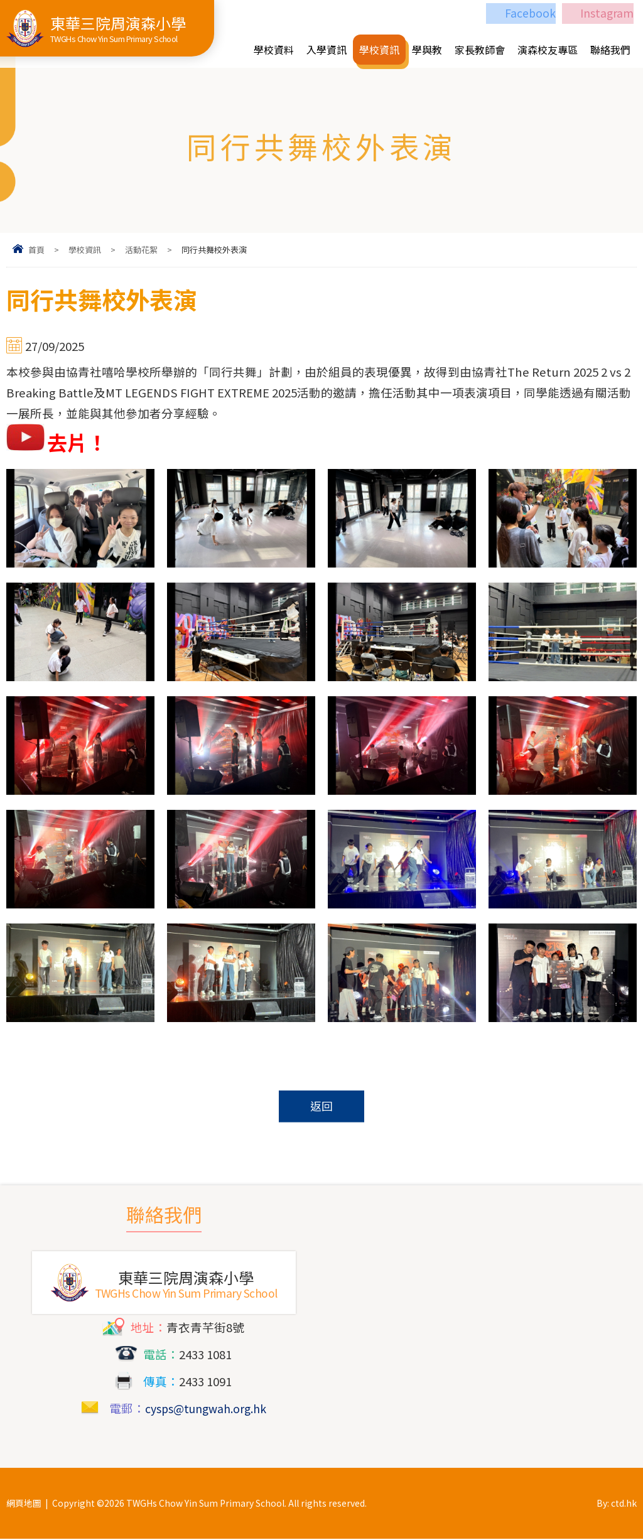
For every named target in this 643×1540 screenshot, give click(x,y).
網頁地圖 (23, 1504)
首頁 (36, 250)
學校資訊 (84, 250)
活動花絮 (141, 250)
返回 (321, 1107)
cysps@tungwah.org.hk (205, 1409)
